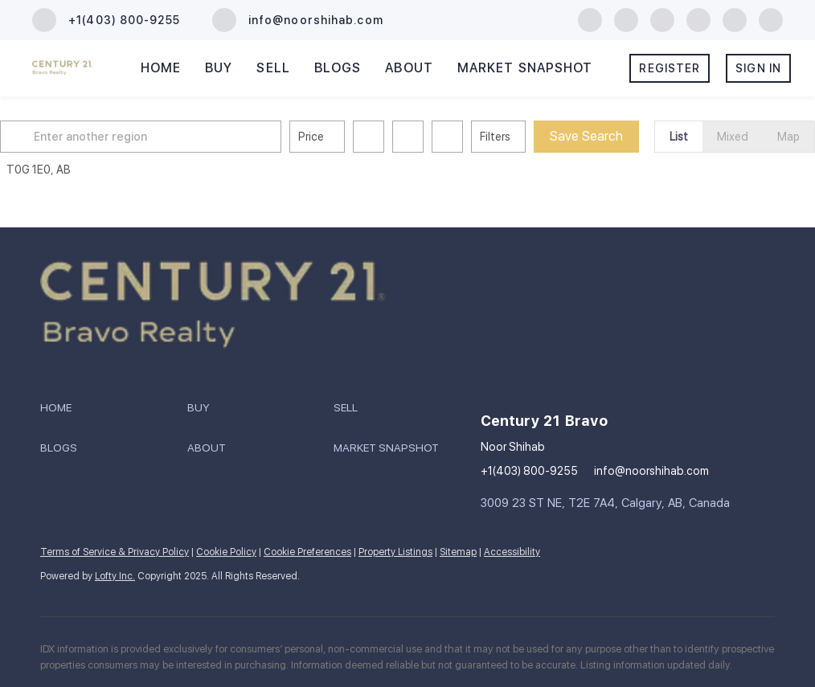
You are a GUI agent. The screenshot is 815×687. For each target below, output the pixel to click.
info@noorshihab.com (651, 470)
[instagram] (662, 19)
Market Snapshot (525, 68)
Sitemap (458, 552)
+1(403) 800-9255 (529, 470)
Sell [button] (272, 68)
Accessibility (512, 552)
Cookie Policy (226, 552)
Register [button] (669, 68)
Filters (527, 136)
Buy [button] (218, 68)
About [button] (409, 68)
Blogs (338, 68)
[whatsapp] (771, 19)
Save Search (618, 136)
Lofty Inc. (115, 576)
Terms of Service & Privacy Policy (114, 552)
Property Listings (395, 552)
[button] (51, 136)
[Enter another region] (179, 136)
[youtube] (698, 19)
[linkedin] (626, 19)
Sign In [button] (758, 68)
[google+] (735, 19)
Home (161, 68)
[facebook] (590, 19)
